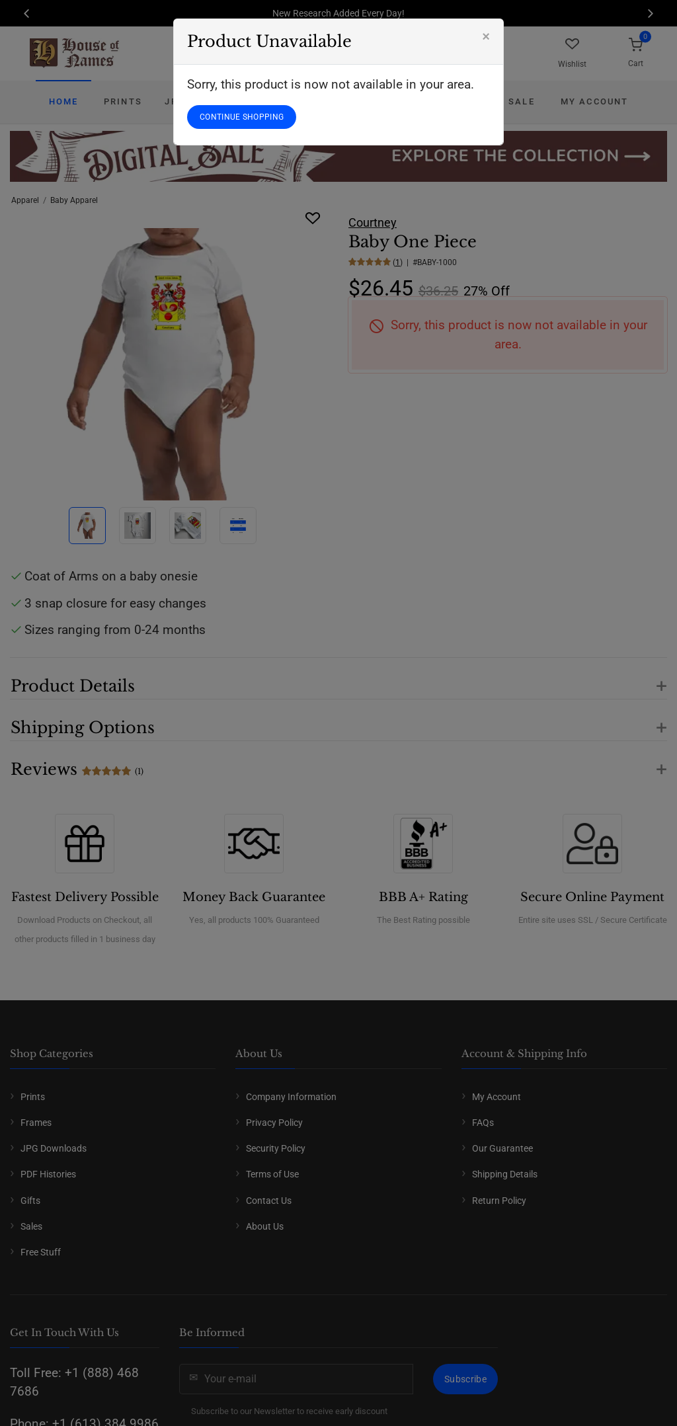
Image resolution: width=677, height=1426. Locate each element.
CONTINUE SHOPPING (242, 117)
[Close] (485, 36)
